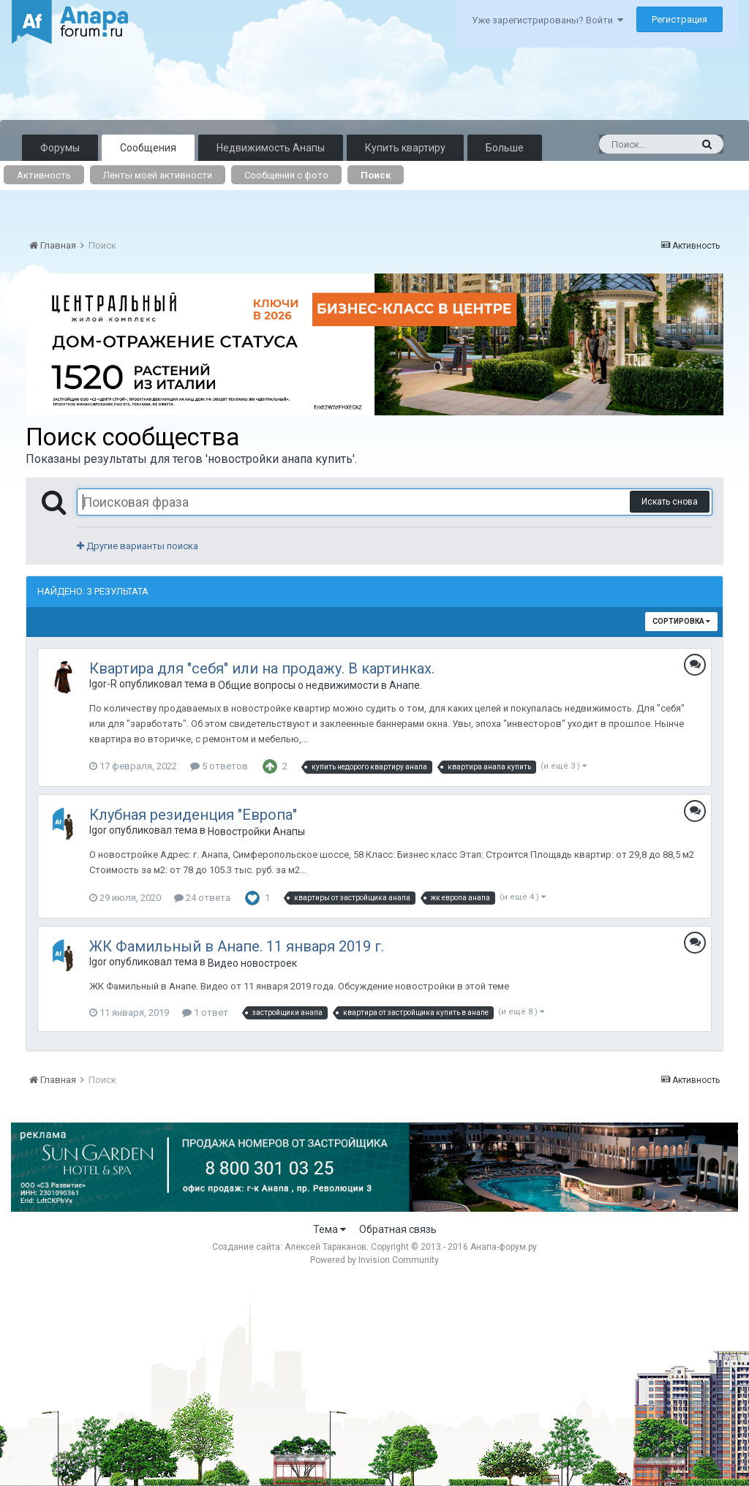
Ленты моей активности (157, 175)
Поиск (376, 175)
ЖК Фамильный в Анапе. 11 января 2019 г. (236, 946)
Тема (329, 1229)
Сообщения (148, 148)
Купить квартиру (405, 148)
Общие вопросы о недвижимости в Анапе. (320, 685)
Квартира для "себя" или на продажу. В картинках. (261, 668)
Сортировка (681, 621)
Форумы (60, 148)
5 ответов (219, 766)
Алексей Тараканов (325, 1247)
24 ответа (202, 897)
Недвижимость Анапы (271, 148)
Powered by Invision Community (374, 1260)
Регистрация (679, 19)
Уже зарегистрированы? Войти (547, 20)
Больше (505, 148)
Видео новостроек (252, 963)
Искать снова (669, 502)
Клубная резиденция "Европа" (193, 814)
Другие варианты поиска (137, 545)
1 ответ (205, 1012)
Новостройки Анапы (256, 831)
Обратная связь (398, 1229)
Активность (44, 175)
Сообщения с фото (286, 175)
